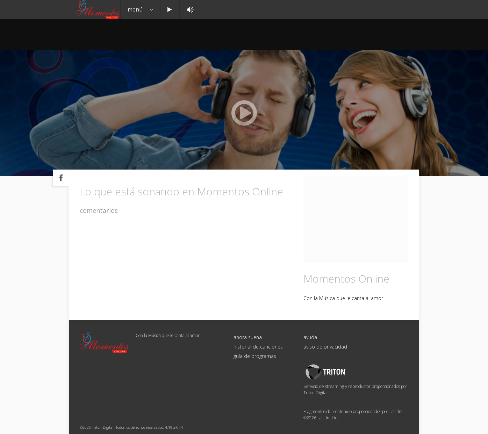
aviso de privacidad (325, 346)
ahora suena (248, 337)
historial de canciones (258, 346)
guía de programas (255, 356)
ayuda (310, 337)
